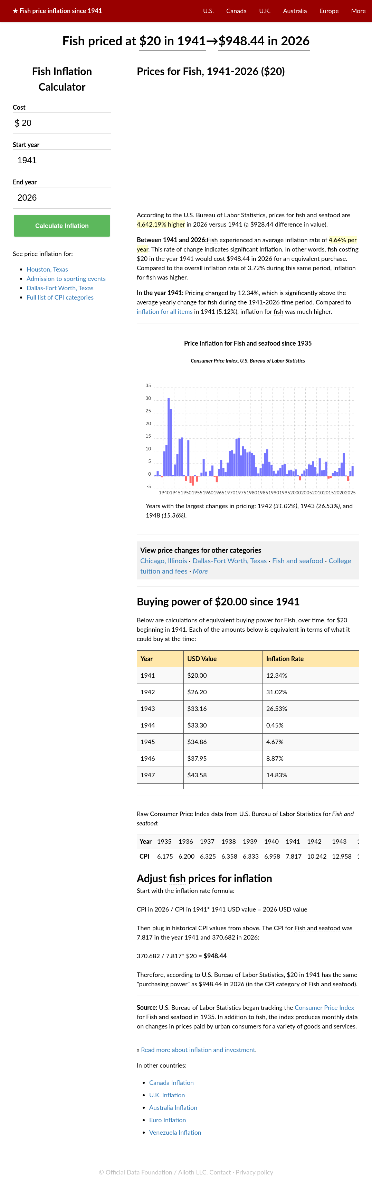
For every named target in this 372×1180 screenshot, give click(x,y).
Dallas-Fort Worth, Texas (60, 288)
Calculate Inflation (62, 225)
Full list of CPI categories (60, 297)
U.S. (208, 11)
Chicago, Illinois (163, 560)
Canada (236, 11)
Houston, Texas (47, 269)
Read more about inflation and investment (198, 1049)
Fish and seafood (297, 560)
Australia (295, 11)
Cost (19, 107)
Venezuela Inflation (175, 1132)
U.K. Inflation (167, 1095)
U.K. (264, 11)
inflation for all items (165, 311)
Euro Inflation (167, 1120)
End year (25, 182)
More (358, 11)
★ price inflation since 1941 (57, 11)
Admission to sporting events (66, 278)
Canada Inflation (171, 1082)
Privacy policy (254, 1172)
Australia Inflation (173, 1107)
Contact (220, 1172)
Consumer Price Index (324, 1007)
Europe (329, 11)
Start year (26, 144)
